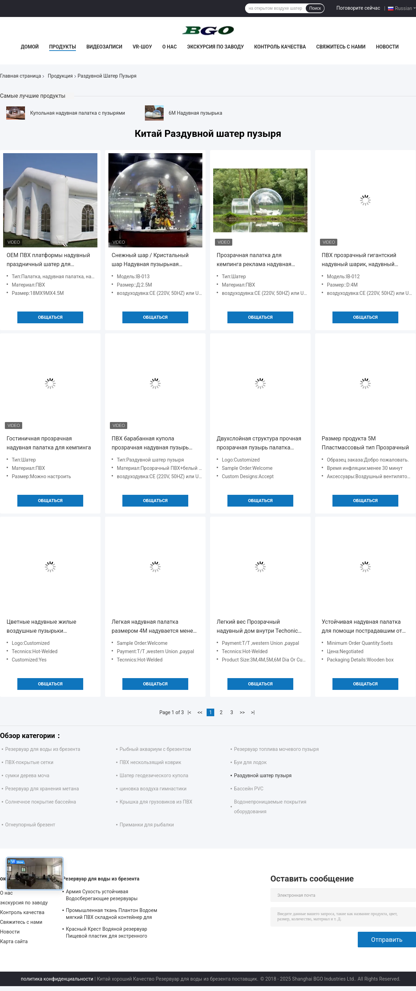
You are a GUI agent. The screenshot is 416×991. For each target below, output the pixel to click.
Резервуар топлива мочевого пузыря (276, 749)
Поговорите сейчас (358, 8)
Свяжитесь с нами (340, 47)
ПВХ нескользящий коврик (150, 762)
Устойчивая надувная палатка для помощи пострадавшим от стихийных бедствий (362, 627)
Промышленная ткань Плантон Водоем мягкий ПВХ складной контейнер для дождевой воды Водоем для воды (111, 914)
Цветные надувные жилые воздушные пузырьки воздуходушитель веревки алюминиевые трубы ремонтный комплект (50, 627)
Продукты (62, 47)
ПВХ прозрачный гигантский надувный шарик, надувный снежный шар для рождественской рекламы (359, 260)
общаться (50, 317)
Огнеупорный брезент (30, 824)
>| (253, 712)
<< (200, 712)
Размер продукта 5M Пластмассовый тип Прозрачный (365, 443)
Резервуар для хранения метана (42, 788)
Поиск (315, 8)
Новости (387, 47)
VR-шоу (142, 47)
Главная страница (20, 76)
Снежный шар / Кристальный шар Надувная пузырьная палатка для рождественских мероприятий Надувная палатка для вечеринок (154, 260)
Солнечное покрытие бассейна (40, 802)
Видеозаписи (104, 47)
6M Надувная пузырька (195, 113)
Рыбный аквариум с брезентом (155, 749)
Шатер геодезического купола (154, 775)
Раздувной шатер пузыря (263, 775)
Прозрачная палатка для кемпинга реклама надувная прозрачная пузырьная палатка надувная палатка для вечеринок (260, 260)
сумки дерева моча (27, 775)
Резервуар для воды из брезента (42, 749)
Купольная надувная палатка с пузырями (77, 113)
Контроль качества (280, 47)
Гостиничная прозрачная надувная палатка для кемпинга (49, 443)
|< (189, 712)
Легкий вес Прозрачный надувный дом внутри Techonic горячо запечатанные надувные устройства (258, 627)
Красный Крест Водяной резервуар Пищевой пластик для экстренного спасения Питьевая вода (106, 933)
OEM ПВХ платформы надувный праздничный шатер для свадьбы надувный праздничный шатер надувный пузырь (50, 260)
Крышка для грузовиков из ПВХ (156, 802)
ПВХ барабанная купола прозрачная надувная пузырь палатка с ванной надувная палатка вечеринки (150, 443)
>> (242, 712)
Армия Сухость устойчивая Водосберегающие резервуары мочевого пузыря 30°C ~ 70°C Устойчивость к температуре (102, 896)
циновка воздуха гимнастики (153, 788)
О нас (169, 47)
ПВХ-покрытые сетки (29, 762)
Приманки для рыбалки (147, 824)
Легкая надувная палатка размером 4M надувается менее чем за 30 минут (154, 627)
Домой (30, 47)
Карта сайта (14, 941)
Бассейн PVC (248, 788)
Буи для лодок (250, 762)
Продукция (60, 76)
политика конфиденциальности (57, 979)
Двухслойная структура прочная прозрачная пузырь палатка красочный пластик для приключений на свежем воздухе (260, 443)
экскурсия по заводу (215, 47)
